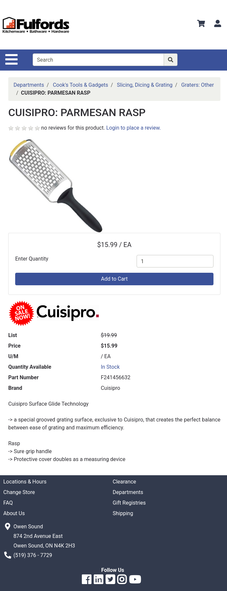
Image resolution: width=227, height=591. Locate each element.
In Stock (110, 367)
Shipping (123, 513)
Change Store (19, 492)
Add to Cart (114, 279)
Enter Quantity (31, 259)
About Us (14, 513)
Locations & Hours (25, 482)
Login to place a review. (133, 128)
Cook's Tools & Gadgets (80, 85)
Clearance (124, 482)
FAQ (8, 503)
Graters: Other (197, 85)
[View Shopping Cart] (201, 24)
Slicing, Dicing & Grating (145, 85)
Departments (29, 85)
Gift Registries (129, 503)
